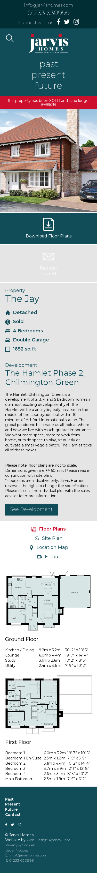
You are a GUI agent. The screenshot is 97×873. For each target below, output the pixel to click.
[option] (48, 160)
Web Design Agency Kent (48, 840)
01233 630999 (49, 13)
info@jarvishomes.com (48, 5)
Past (9, 799)
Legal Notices (16, 850)
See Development (31, 509)
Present (12, 804)
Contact (13, 814)
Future (11, 809)
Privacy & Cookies (20, 845)
